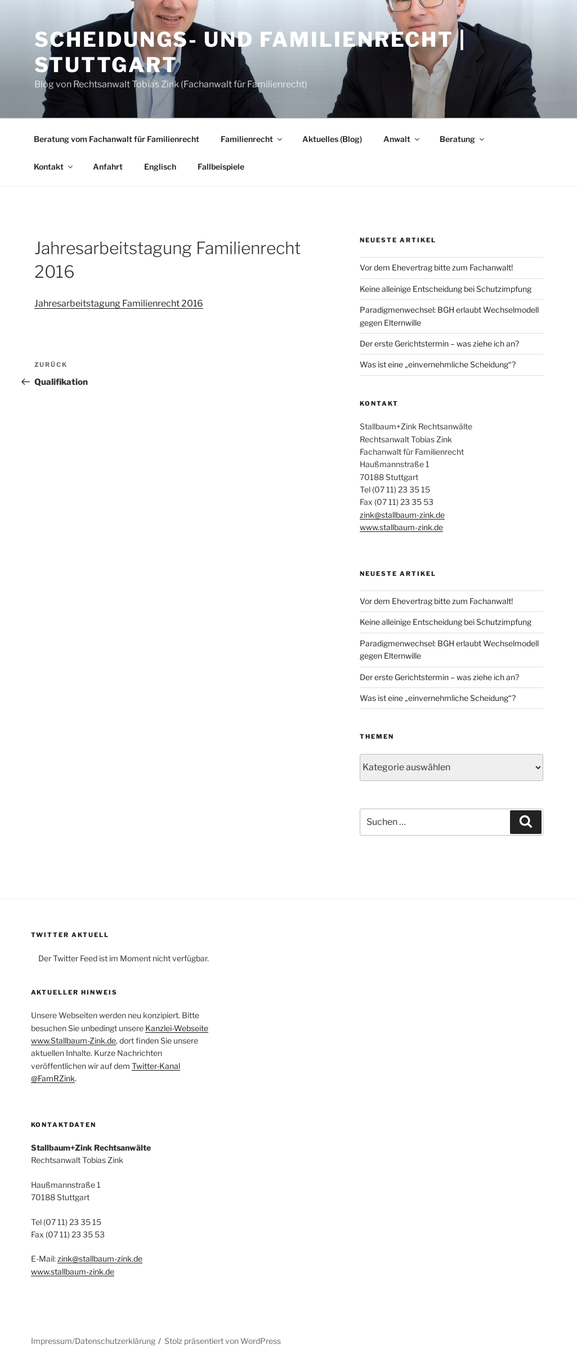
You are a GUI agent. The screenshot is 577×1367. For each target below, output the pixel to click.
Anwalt (402, 139)
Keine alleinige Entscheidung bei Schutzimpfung (445, 289)
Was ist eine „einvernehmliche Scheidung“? (438, 364)
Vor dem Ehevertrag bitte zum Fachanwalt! (436, 267)
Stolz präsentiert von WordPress (222, 1341)
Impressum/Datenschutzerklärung (93, 1341)
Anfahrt (108, 166)
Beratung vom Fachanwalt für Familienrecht (116, 139)
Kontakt (54, 166)
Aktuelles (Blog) (332, 139)
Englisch (160, 166)
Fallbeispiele (221, 166)
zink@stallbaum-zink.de (402, 515)
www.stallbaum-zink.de (401, 527)
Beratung (463, 139)
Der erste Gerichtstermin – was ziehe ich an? (439, 343)
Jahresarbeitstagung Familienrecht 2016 (118, 303)
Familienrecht (252, 139)
